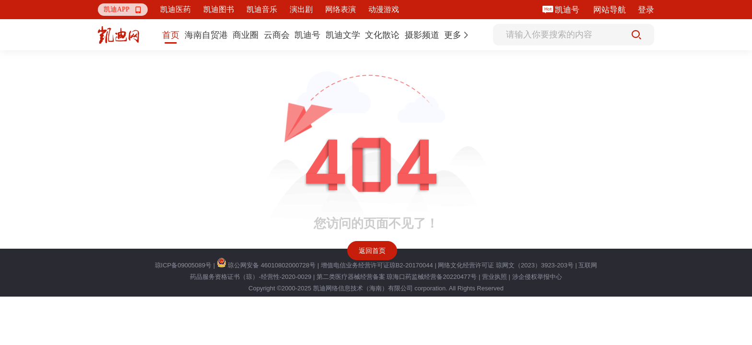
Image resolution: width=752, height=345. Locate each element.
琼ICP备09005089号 (183, 265)
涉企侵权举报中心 (537, 276)
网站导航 (609, 9)
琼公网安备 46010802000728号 (266, 265)
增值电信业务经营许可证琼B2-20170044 (377, 265)
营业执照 (494, 276)
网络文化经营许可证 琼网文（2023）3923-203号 (505, 265)
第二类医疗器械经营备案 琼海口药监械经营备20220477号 (397, 276)
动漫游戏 (383, 9)
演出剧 (301, 9)
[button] (123, 9)
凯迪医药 (175, 9)
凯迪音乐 (262, 9)
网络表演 (340, 9)
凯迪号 (568, 9)
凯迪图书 (218, 9)
